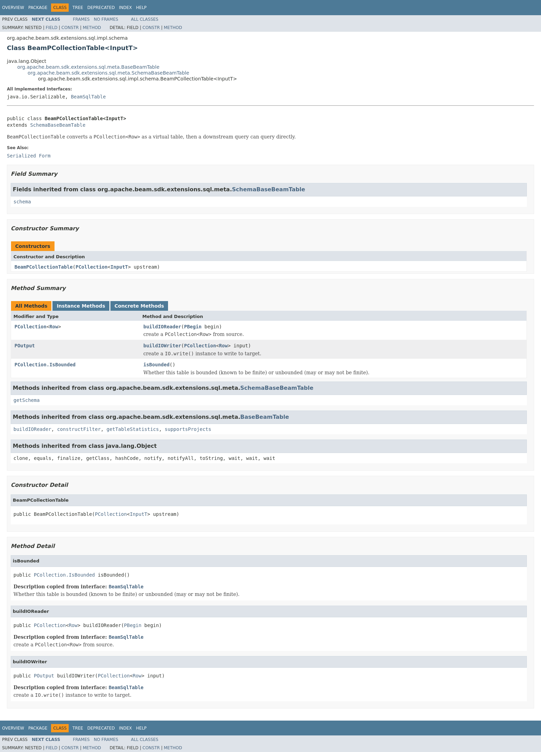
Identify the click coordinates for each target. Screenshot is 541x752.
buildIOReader (162, 326)
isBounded (157, 364)
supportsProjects (188, 429)
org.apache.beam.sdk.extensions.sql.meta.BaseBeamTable (88, 67)
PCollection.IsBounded (45, 364)
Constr (70, 27)
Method (92, 27)
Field (51, 27)
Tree (77, 7)
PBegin (193, 326)
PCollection (92, 267)
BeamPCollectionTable (43, 267)
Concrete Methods (139, 306)
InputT (119, 267)
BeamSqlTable (88, 96)
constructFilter (78, 429)
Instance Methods (81, 306)
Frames (81, 19)
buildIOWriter (162, 345)
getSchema (26, 400)
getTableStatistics (133, 429)
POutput (24, 345)
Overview (13, 7)
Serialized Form (28, 155)
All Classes (144, 19)
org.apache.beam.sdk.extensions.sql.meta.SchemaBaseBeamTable (108, 73)
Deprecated (101, 7)
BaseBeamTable (264, 417)
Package (37, 7)
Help (141, 7)
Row (53, 326)
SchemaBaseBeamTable (57, 125)
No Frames (106, 19)
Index (125, 7)
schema (22, 201)
